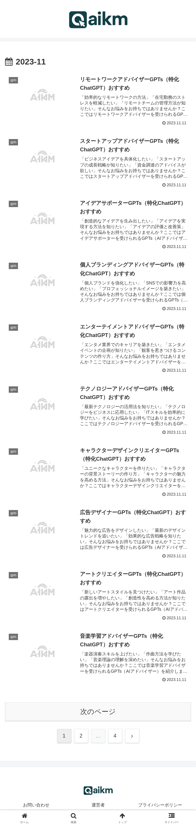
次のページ (98, 712)
